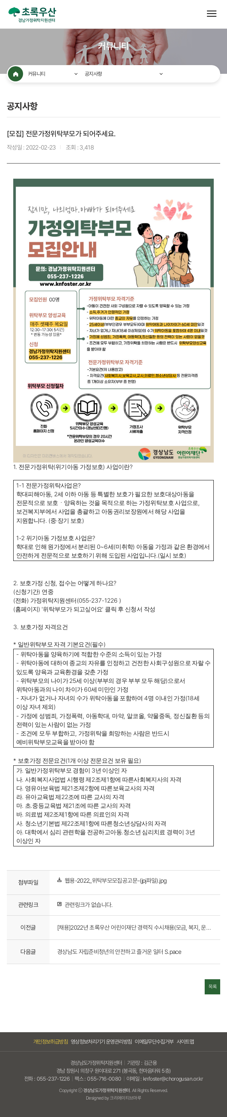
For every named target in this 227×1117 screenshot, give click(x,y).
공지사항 (93, 74)
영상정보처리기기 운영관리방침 (101, 1041)
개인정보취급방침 (50, 1041)
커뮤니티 (36, 74)
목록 (212, 987)
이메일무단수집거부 (154, 1041)
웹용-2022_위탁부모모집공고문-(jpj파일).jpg (115, 881)
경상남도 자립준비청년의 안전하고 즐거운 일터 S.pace (119, 951)
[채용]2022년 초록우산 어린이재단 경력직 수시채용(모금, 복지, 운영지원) (135, 927)
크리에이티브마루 (125, 1098)
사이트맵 (185, 1041)
